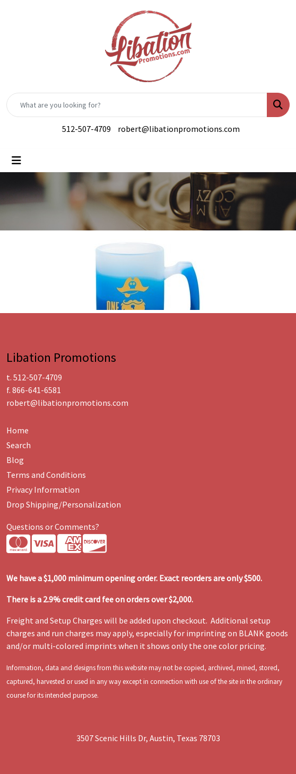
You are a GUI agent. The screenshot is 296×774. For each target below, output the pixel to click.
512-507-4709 (86, 128)
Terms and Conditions (46, 474)
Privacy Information (43, 489)
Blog (15, 460)
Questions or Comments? (52, 526)
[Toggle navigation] (16, 160)
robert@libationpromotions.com (179, 128)
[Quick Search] (136, 105)
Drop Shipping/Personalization (63, 504)
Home (17, 430)
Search (18, 445)
